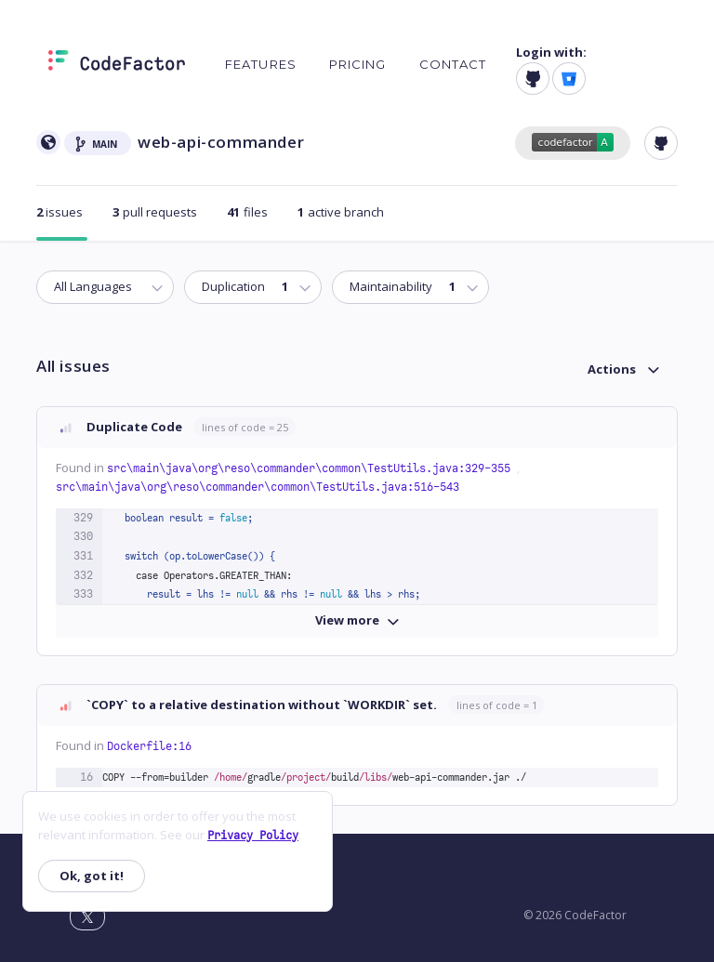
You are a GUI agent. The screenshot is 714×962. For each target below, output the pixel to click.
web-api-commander (221, 141)
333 (83, 593)
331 (83, 555)
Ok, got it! (92, 875)
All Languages (93, 286)
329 (83, 517)
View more (357, 620)
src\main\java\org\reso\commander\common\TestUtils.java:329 (312, 468)
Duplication (243, 286)
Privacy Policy (252, 835)
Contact (453, 64)
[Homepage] (116, 64)
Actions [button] (612, 369)
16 (86, 777)
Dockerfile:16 (149, 746)
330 (83, 536)
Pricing (358, 64)
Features (261, 64)
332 (83, 575)
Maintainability (401, 286)
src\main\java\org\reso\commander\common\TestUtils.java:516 (257, 487)
